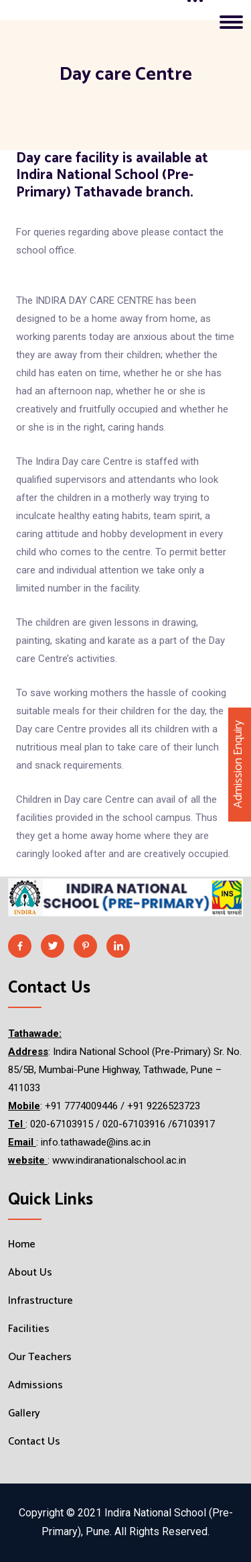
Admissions (35, 1386)
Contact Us (34, 1442)
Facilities (29, 1329)
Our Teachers (40, 1357)
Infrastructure (40, 1301)
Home (21, 1245)
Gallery (24, 1414)
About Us (30, 1273)
